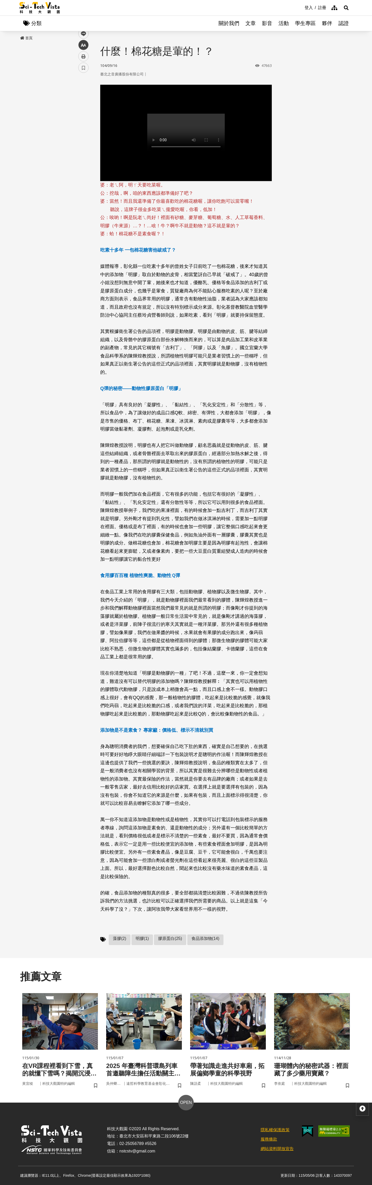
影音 (267, 23)
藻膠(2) (119, 938)
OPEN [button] (186, 1102)
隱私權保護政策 (275, 1130)
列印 (83, 144)
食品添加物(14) (205, 938)
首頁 (26, 38)
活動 (283, 23)
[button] (346, 7)
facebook (84, 99)
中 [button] (83, 133)
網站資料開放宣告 (277, 1149)
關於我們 (229, 23)
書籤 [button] (83, 155)
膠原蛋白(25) (170, 938)
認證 (343, 23)
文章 (250, 23)
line (82, 121)
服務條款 (269, 1139)
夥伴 (327, 23)
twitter (84, 110)
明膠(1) (142, 938)
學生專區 (305, 23)
